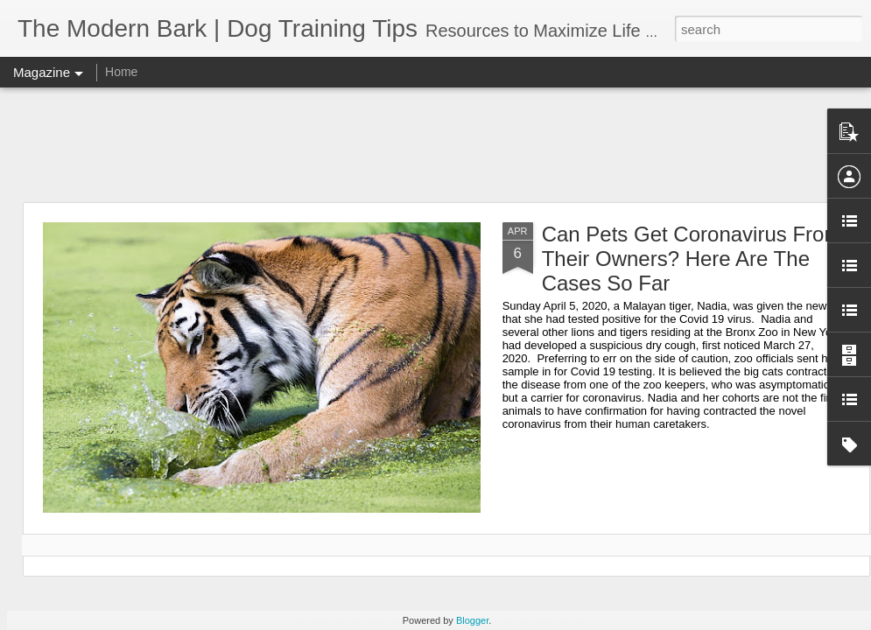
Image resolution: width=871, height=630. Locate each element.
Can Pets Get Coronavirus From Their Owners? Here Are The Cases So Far (692, 258)
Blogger (472, 620)
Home (121, 72)
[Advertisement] (435, 144)
